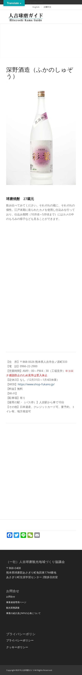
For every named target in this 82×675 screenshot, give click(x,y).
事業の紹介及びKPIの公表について (23, 613)
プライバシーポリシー (20, 640)
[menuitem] (36, 7)
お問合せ (10, 596)
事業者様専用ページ (16, 602)
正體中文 (47, 7)
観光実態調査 (13, 607)
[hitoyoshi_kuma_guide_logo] (34, 16)
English (36, 7)
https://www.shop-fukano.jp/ (36, 384)
